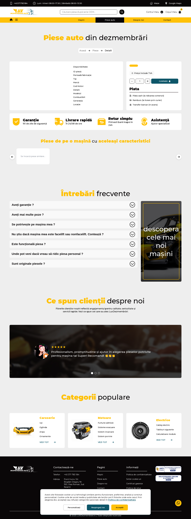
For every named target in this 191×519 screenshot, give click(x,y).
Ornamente (45, 436)
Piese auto (110, 20)
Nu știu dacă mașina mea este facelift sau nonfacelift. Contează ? (58, 234)
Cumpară (165, 81)
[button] (16, 20)
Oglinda (43, 427)
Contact (167, 20)
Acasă (82, 50)
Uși (41, 423)
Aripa (42, 432)
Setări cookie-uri (133, 479)
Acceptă (119, 507)
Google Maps (173, 3)
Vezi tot (50, 442)
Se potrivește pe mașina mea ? (33, 224)
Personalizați (74, 507)
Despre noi (138, 20)
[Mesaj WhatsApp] (178, 503)
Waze (154, 3)
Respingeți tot (98, 507)
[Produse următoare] (178, 157)
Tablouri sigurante (165, 429)
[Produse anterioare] (12, 157)
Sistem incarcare (106, 432)
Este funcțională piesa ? (29, 244)
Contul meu (154, 12)
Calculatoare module (166, 434)
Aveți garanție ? (23, 204)
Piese (95, 50)
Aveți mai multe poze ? (28, 214)
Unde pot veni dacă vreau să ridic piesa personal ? (47, 254)
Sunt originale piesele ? (28, 263)
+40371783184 (18, 3)
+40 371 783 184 (71, 474)
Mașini (81, 20)
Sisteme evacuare (106, 427)
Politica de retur (133, 488)
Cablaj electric (163, 425)
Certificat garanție (134, 483)
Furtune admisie (106, 423)
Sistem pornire (105, 436)
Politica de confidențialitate (139, 474)
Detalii (108, 50)
